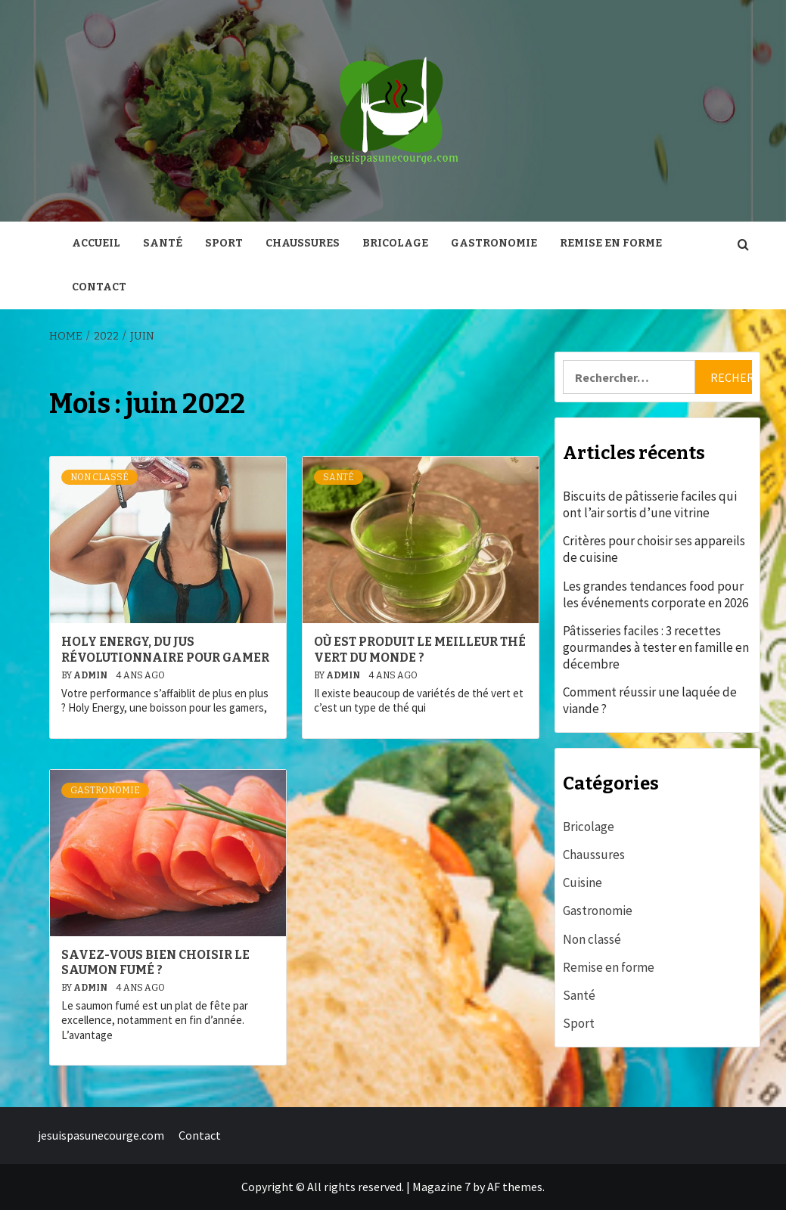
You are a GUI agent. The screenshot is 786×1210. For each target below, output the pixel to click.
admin (91, 675)
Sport (224, 243)
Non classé (99, 477)
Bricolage (395, 243)
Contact (99, 287)
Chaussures (303, 243)
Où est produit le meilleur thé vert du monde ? (420, 649)
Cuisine (582, 882)
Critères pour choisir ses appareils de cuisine (654, 549)
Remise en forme (611, 243)
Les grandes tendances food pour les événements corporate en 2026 (655, 594)
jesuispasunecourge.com (101, 1135)
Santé (162, 243)
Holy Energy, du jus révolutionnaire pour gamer (165, 649)
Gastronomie (494, 243)
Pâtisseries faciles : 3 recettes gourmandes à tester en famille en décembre (656, 647)
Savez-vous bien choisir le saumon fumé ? (155, 963)
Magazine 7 (441, 1186)
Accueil (96, 243)
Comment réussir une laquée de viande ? (650, 700)
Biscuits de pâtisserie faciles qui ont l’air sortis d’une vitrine (650, 504)
